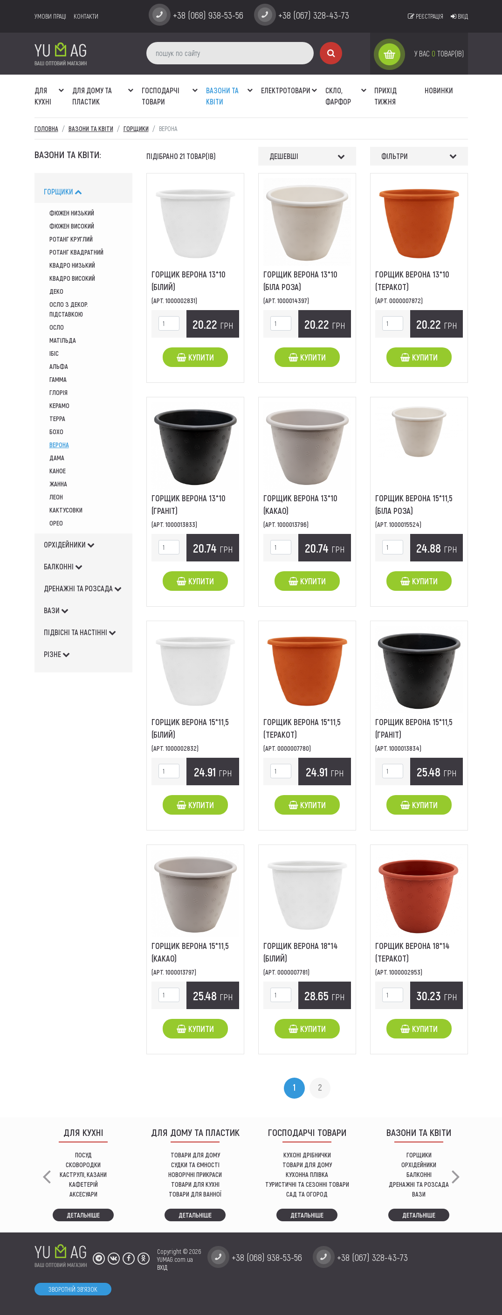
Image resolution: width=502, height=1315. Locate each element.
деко (56, 291)
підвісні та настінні (80, 632)
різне (57, 654)
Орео (56, 523)
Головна (46, 128)
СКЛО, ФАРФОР (338, 96)
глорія (58, 392)
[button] (61, 85)
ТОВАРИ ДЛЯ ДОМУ (195, 1155)
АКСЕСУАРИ (83, 1194)
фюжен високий (71, 226)
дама (56, 458)
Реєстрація (425, 16)
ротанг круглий (71, 239)
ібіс (54, 353)
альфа (58, 366)
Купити (195, 357)
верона (59, 445)
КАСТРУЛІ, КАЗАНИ (83, 1174)
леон (56, 497)
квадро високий (72, 278)
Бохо (56, 432)
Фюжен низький (71, 213)
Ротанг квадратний (76, 252)
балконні (63, 566)
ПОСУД (83, 1155)
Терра (57, 418)
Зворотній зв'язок (72, 1289)
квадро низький (72, 265)
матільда (62, 340)
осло (56, 327)
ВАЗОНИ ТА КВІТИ (222, 96)
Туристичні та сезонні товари (307, 1184)
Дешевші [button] (283, 156)
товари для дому (307, 1165)
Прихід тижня (385, 96)
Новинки (439, 90)
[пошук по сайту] (230, 53)
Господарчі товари (160, 96)
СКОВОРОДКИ (83, 1165)
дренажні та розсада (83, 588)
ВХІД (162, 1267)
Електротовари (285, 90)
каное (57, 471)
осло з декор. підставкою (68, 309)
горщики (63, 191)
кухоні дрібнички (307, 1155)
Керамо (59, 405)
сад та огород (307, 1194)
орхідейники (69, 544)
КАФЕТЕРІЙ (83, 1184)
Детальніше (83, 1215)
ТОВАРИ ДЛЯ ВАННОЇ (195, 1194)
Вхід (459, 16)
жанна (58, 484)
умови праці (50, 16)
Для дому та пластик (92, 96)
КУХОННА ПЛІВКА (307, 1174)
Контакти (86, 16)
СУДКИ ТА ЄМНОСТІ (195, 1165)
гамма (58, 379)
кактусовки (66, 510)
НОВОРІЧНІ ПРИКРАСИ (195, 1174)
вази (56, 610)
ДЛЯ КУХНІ (42, 96)
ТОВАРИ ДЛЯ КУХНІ (195, 1184)
